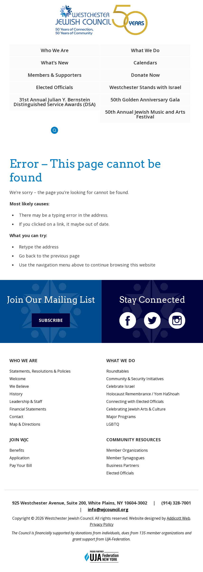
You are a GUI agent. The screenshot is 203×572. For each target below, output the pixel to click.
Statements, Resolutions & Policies (40, 371)
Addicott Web (178, 518)
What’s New (54, 62)
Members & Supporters (54, 75)
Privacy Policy (101, 524)
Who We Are (54, 50)
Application (19, 457)
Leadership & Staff (25, 401)
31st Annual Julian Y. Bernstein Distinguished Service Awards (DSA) (54, 102)
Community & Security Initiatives (135, 378)
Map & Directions (24, 424)
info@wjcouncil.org (108, 509)
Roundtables (117, 371)
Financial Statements (27, 409)
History (16, 393)
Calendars (145, 62)
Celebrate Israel (120, 386)
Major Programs (121, 416)
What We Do (145, 50)
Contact (16, 416)
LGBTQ (112, 424)
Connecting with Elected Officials (135, 401)
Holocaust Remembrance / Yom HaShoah (142, 393)
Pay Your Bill (20, 465)
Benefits (16, 450)
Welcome (17, 378)
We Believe (19, 386)
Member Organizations (127, 450)
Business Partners (122, 465)
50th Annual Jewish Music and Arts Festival (145, 114)
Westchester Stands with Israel (145, 87)
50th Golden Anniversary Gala (145, 99)
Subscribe (51, 320)
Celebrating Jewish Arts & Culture (136, 409)
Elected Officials (54, 87)
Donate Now (145, 75)
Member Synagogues (125, 457)
